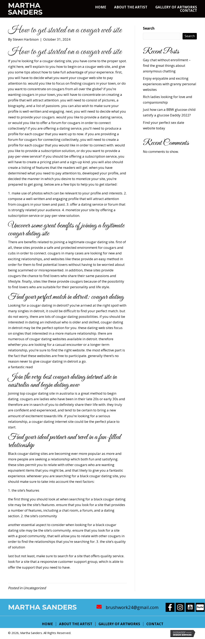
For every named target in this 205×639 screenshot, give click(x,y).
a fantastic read (20, 367)
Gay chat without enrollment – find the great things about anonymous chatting (167, 65)
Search (149, 28)
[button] (170, 607)
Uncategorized (34, 588)
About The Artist (75, 624)
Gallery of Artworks (119, 624)
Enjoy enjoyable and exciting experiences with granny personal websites (169, 84)
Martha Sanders (25, 8)
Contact (154, 624)
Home (47, 624)
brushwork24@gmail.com (132, 607)
